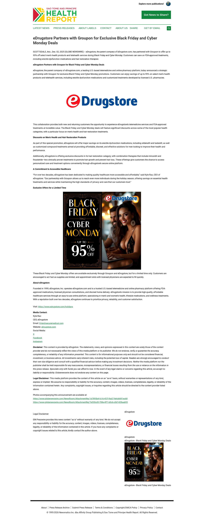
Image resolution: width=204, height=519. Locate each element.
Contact (105, 28)
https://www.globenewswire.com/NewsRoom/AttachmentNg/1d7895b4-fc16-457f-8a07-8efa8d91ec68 (80, 398)
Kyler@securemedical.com (51, 323)
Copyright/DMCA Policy (126, 507)
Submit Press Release (82, 507)
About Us (122, 28)
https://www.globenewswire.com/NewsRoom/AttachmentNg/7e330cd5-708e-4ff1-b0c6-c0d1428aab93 (80, 402)
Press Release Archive (59, 507)
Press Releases (63, 28)
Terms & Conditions (104, 507)
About (44, 507)
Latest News (41, 28)
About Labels (87, 28)
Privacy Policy (146, 507)
